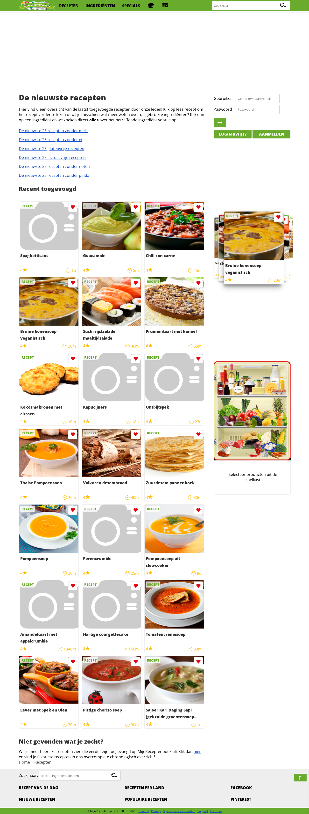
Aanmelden (271, 134)
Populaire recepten (146, 799)
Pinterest (241, 799)
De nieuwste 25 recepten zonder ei (50, 139)
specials (131, 5)
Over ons (216, 811)
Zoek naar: (28, 775)
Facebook (241, 787)
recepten (68, 5)
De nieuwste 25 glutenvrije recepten (51, 148)
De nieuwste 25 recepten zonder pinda (54, 175)
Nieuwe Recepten (37, 799)
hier (197, 751)
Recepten (42, 762)
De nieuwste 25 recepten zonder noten (54, 166)
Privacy (156, 811)
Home (24, 762)
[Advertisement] (154, 50)
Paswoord (223, 109)
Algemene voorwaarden (179, 811)
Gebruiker (223, 98)
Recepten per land (144, 787)
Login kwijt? (232, 134)
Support (202, 811)
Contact (144, 811)
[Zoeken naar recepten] (251, 5)
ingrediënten (100, 5)
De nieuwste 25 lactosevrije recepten (52, 157)
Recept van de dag (38, 787)
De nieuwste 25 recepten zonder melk (53, 130)
